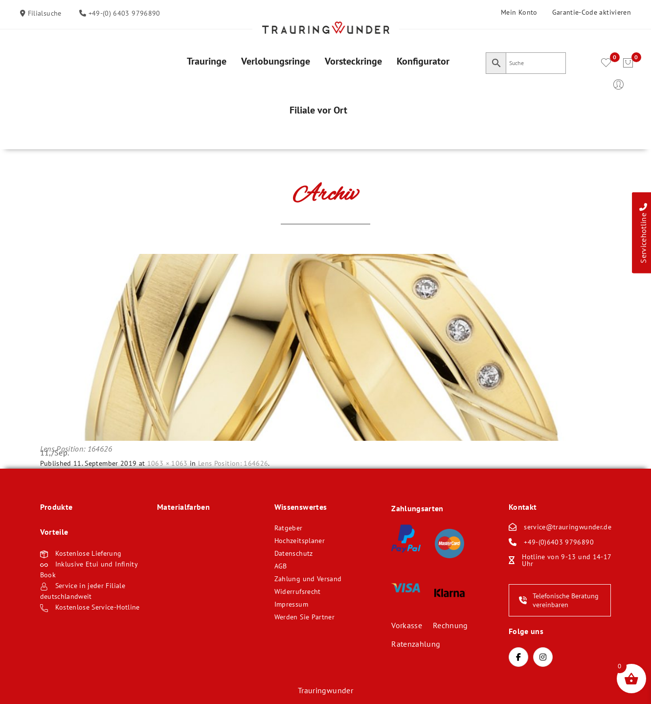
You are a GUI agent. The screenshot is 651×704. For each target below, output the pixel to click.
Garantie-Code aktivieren (591, 12)
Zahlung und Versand (308, 578)
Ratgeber (288, 527)
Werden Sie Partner (304, 617)
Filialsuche (43, 13)
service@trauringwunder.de (567, 526)
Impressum (291, 604)
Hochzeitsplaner (299, 540)
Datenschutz (293, 553)
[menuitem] (206, 61)
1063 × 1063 (167, 463)
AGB (280, 566)
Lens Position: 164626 (233, 463)
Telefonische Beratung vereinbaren (559, 600)
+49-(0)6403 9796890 (559, 542)
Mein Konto (519, 12)
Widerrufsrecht (297, 591)
